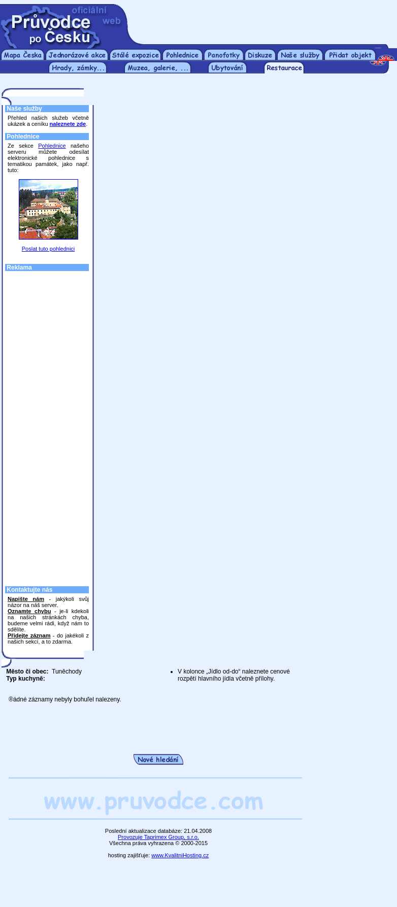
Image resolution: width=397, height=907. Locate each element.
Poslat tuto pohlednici (48, 249)
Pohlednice (51, 146)
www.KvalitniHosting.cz (180, 855)
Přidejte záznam (29, 635)
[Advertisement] (48, 426)
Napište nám (26, 599)
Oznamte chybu (29, 611)
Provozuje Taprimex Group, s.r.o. (158, 837)
